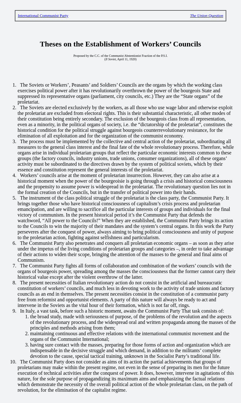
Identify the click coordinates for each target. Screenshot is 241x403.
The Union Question (206, 15)
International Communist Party (43, 15)
